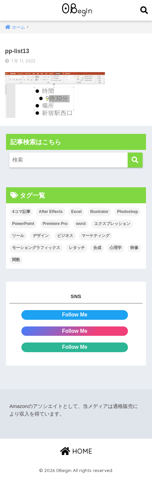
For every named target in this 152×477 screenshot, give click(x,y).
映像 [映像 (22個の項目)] (134, 247)
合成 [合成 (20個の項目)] (97, 247)
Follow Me (75, 314)
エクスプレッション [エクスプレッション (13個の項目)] (112, 223)
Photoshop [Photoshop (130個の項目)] (127, 211)
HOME (76, 451)
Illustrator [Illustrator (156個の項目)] (99, 211)
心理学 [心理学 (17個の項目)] (116, 247)
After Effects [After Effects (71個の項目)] (50, 211)
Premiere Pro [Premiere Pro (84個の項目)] (55, 223)
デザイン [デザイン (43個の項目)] (41, 235)
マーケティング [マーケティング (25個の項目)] (96, 235)
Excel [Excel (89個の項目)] (76, 211)
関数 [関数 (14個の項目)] (16, 259)
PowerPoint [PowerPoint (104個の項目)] (23, 223)
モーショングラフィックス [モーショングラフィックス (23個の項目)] (36, 247)
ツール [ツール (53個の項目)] (18, 235)
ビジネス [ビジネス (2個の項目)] (65, 235)
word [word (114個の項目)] (81, 223)
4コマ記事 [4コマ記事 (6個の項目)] (21, 211)
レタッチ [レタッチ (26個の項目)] (77, 247)
